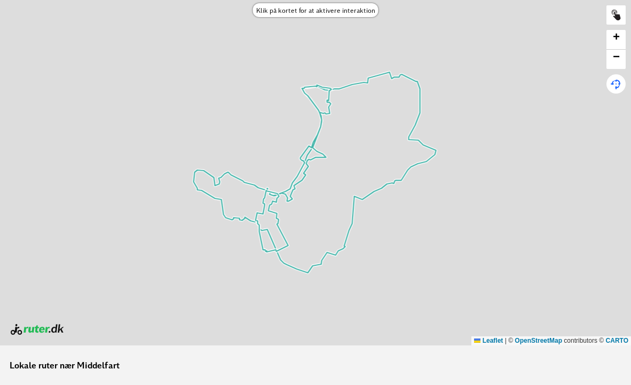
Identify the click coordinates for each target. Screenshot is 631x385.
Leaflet (488, 340)
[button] (616, 40)
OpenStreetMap (538, 340)
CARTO (617, 340)
